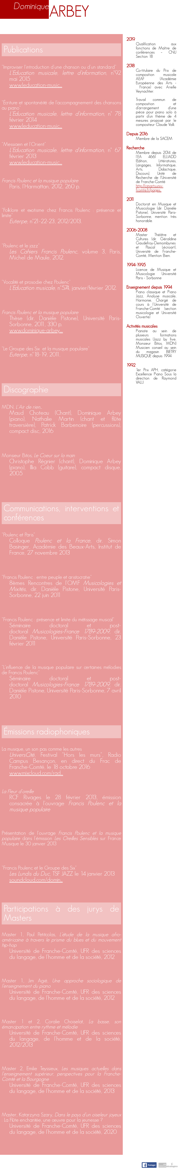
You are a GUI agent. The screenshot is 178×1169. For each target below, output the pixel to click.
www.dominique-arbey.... (36, 330)
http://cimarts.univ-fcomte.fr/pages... (149, 188)
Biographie (31, 25)
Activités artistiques (100, 25)
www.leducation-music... (35, 85)
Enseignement (60, 25)
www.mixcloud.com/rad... (36, 773)
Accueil (9, 25)
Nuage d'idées (140, 25)
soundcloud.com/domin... (36, 880)
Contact (168, 25)
